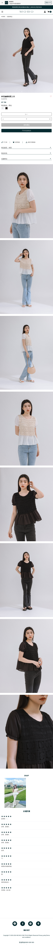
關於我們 (27, 930)
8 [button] (38, 92)
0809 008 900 (29, 942)
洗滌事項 (4, 159)
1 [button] (15, 92)
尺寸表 (4, 142)
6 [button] (31, 92)
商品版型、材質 (6, 147)
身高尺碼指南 (30, 142)
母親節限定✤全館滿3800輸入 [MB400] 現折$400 (29, 7)
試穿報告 (16, 142)
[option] (26, 56)
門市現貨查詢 (26, 130)
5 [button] (28, 92)
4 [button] (25, 92)
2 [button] (19, 92)
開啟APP (48, 2)
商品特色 (4, 153)
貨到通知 (27, 125)
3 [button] (22, 92)
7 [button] (34, 92)
